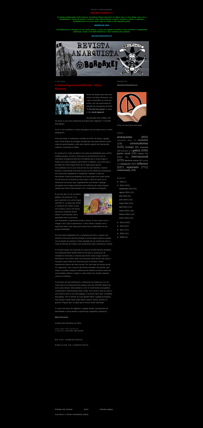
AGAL (104, 118)
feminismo (124, 151)
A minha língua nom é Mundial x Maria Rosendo (78, 87)
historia (141, 153)
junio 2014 (123, 200)
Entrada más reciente (63, 409)
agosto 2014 (124, 192)
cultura (69, 331)
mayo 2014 (124, 203)
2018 (122, 182)
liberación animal (132, 160)
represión (132, 167)
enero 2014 (124, 218)
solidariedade (123, 170)
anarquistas (124, 137)
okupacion (125, 164)
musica (145, 160)
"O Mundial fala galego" (96, 109)
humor (119, 157)
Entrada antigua (106, 409)
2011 (122, 230)
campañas (143, 140)
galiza (136, 150)
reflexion (78, 331)
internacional (139, 156)
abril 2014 (123, 207)
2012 (122, 226)
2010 (122, 233)
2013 (122, 222)
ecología (129, 147)
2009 (122, 237)
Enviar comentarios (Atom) (77, 414)
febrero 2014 (124, 214)
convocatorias (139, 143)
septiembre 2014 (126, 189)
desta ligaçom (98, 112)
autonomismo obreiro (124, 140)
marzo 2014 (124, 211)
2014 (122, 185)
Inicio (86, 409)
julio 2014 (123, 196)
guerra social (123, 153)
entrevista (144, 147)
